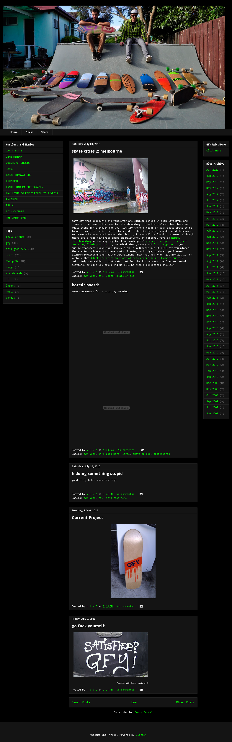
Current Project (87, 517)
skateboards (161, 453)
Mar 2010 (212, 364)
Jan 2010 (212, 377)
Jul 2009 (212, 407)
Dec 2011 (212, 243)
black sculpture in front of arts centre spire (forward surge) (136, 258)
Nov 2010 (212, 316)
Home (14, 132)
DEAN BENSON (14, 156)
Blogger (141, 734)
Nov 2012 (212, 188)
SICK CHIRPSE (15, 211)
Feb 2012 (212, 230)
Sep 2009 (212, 401)
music (9, 291)
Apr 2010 (212, 358)
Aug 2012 (212, 194)
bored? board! (85, 285)
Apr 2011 (212, 285)
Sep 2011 (212, 255)
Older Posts (185, 702)
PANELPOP (12, 199)
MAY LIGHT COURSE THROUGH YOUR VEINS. (32, 193)
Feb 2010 (212, 371)
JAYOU (9, 169)
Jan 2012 (212, 236)
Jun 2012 (212, 206)
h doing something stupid (97, 473)
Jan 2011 (212, 303)
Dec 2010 (212, 310)
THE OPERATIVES (16, 217)
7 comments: (127, 272)
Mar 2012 (212, 224)
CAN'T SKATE (14, 150)
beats (9, 255)
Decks (29, 132)
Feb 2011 (212, 297)
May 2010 (212, 352)
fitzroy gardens (164, 244)
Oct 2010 (212, 322)
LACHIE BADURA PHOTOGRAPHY (24, 187)
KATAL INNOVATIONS (18, 175)
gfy (101, 275)
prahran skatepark (158, 241)
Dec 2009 (212, 383)
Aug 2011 (212, 261)
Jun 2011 (212, 273)
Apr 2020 (212, 169)
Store (44, 132)
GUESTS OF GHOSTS (18, 162)
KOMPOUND (12, 181)
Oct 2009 (212, 395)
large (109, 275)
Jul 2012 (212, 200)
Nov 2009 (212, 389)
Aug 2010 (212, 334)
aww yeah (90, 275)
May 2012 (212, 212)
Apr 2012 (212, 218)
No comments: (127, 450)
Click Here (213, 150)
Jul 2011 (212, 267)
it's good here (109, 453)
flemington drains (99, 244)
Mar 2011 (212, 291)
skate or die (125, 275)
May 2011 (212, 279)
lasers (10, 285)
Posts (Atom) (144, 712)
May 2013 (212, 182)
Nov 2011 (212, 249)
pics (9, 279)
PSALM (9, 205)
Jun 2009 (212, 413)
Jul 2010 (212, 340)
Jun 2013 (212, 175)
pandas (10, 297)
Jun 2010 (212, 346)
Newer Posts (81, 702)
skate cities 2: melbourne (97, 151)
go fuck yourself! (88, 626)
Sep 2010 (212, 328)
